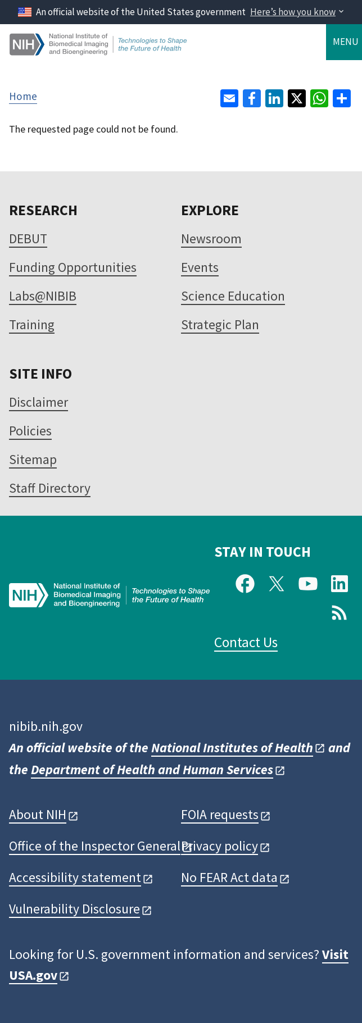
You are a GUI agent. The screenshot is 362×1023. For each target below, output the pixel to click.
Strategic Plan (220, 324)
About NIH (37, 814)
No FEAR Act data (229, 877)
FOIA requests (220, 814)
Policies (30, 430)
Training (32, 324)
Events (200, 267)
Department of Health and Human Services (152, 769)
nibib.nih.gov (46, 726)
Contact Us (246, 642)
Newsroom (211, 238)
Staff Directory (49, 488)
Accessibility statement (75, 877)
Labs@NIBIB (42, 296)
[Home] (99, 51)
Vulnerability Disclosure (74, 909)
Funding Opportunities (73, 267)
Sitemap (33, 459)
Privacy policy (219, 846)
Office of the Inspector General (94, 846)
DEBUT (28, 238)
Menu (346, 41)
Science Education (233, 296)
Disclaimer (38, 402)
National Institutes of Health (232, 747)
